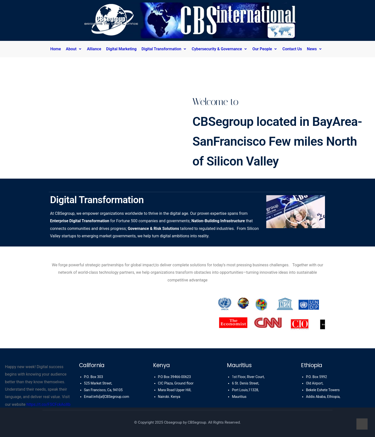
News (314, 49)
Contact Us (292, 49)
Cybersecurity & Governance (219, 49)
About (74, 49)
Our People (264, 49)
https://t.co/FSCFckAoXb (49, 404)
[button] (75, 49)
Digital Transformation (164, 49)
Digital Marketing (121, 49)
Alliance (94, 49)
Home (55, 49)
